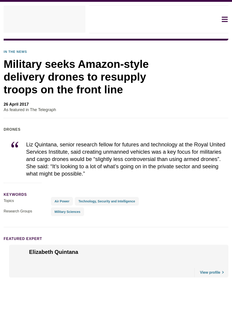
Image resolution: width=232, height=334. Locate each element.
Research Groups (17, 238)
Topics (9, 228)
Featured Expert (20, 266)
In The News (13, 44)
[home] (44, 19)
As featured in (186, 142)
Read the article (188, 224)
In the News (14, 64)
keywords (13, 221)
